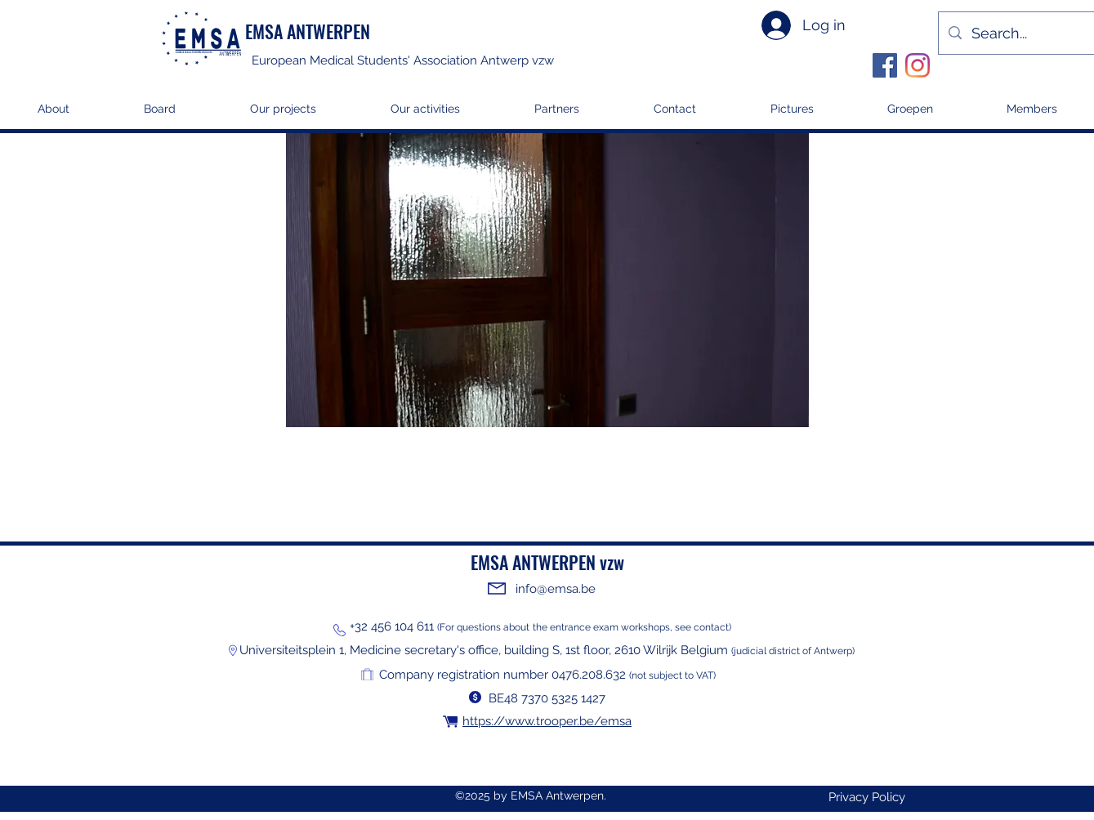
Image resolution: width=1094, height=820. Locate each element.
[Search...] (1027, 33)
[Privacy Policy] (867, 797)
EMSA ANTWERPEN (307, 31)
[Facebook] (885, 65)
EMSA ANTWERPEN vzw (547, 562)
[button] (282, 114)
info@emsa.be (556, 589)
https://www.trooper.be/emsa (547, 721)
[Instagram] (917, 65)
